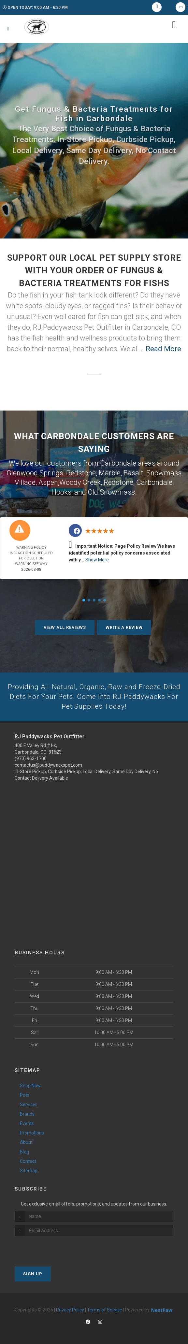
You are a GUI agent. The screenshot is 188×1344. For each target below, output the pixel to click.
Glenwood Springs (35, 473)
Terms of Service (104, 1309)
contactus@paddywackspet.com (48, 765)
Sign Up (32, 1273)
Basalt (133, 473)
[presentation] (49, 1248)
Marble (110, 473)
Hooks (61, 491)
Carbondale (154, 482)
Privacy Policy (70, 1309)
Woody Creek (80, 482)
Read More (163, 349)
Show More (97, 558)
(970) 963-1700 (31, 758)
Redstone (81, 473)
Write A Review (124, 626)
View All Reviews (65, 626)
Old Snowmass (111, 491)
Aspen (48, 482)
